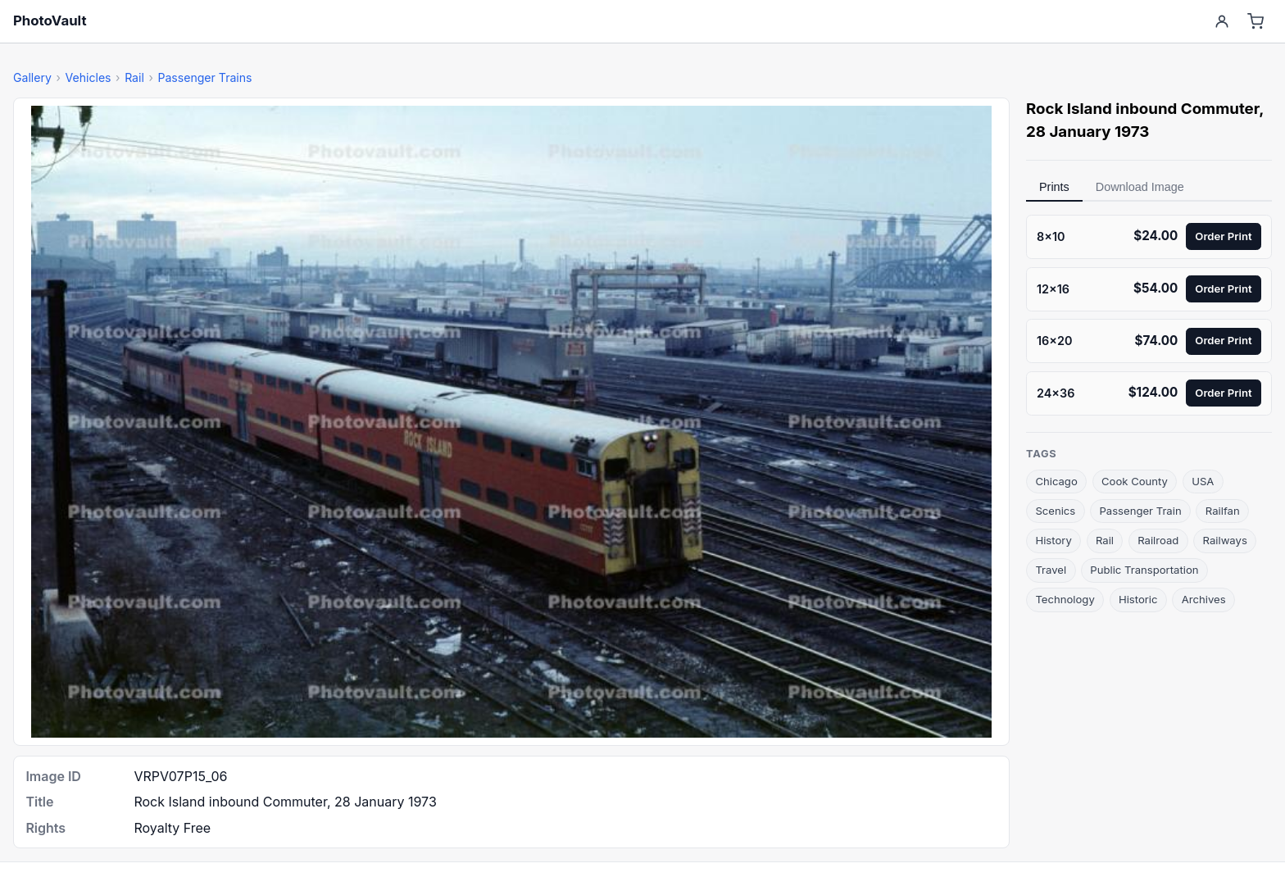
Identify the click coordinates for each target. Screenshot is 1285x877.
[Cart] (1256, 21)
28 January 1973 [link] (1087, 131)
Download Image (1140, 186)
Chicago (1056, 481)
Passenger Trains (204, 77)
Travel (1050, 569)
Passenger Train (1140, 510)
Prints (1054, 186)
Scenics (1055, 510)
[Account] (1221, 21)
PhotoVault (50, 20)
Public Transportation (1144, 569)
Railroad (1157, 540)
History (1053, 540)
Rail (134, 77)
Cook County (1134, 481)
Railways (1225, 540)
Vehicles (88, 77)
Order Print (1223, 236)
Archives (1204, 599)
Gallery (32, 77)
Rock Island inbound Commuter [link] (1142, 108)
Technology (1064, 599)
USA (1203, 481)
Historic (1138, 599)
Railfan (1223, 510)
